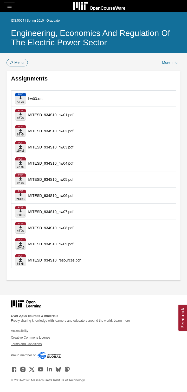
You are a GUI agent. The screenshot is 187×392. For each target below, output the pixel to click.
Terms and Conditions (26, 344)
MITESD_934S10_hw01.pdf (51, 115)
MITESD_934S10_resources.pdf (54, 260)
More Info (169, 62)
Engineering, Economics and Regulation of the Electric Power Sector (90, 37)
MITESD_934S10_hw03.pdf (51, 147)
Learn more (122, 320)
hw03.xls (35, 99)
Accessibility (19, 331)
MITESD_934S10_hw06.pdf (51, 196)
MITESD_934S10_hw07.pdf (51, 212)
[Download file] (20, 98)
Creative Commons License (30, 337)
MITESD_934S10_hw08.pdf (51, 228)
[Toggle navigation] (9, 6)
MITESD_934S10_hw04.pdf (51, 163)
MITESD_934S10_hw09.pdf (51, 244)
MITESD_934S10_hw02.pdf (51, 131)
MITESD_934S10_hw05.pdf (51, 179)
